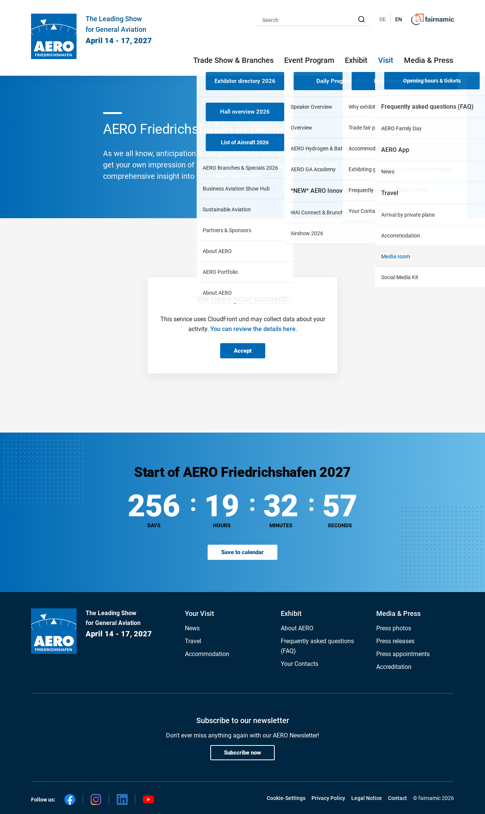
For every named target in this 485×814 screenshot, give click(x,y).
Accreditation (393, 666)
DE (382, 19)
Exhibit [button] (356, 60)
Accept (243, 350)
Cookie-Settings (286, 798)
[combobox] (313, 19)
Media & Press (428, 60)
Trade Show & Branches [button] (233, 60)
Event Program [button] (309, 60)
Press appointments (403, 654)
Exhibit (291, 613)
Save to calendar (242, 552)
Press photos (393, 628)
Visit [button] (385, 60)
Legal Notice (366, 798)
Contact (397, 798)
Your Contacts (299, 663)
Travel (193, 641)
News (192, 628)
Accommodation (207, 654)
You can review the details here (253, 329)
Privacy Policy (328, 798)
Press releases (395, 641)
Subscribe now (242, 752)
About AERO (297, 628)
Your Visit (199, 613)
